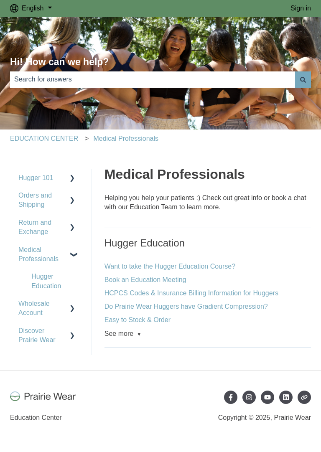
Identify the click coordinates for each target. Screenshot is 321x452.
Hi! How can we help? (59, 61)
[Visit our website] (304, 397)
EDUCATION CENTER (44, 138)
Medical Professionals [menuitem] (38, 254)
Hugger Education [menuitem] (46, 281)
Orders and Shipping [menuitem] (35, 200)
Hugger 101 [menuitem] (36, 177)
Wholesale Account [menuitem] (34, 308)
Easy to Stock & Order (137, 319)
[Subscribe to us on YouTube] (267, 397)
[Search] (303, 79)
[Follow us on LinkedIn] (286, 397)
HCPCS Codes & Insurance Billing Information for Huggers (191, 293)
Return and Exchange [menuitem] (34, 227)
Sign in (300, 8)
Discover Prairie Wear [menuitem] (37, 335)
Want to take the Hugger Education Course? (169, 266)
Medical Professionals (125, 138)
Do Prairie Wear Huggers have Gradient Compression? (186, 306)
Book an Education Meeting (145, 279)
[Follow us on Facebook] (230, 397)
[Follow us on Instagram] (249, 397)
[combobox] (152, 79)
